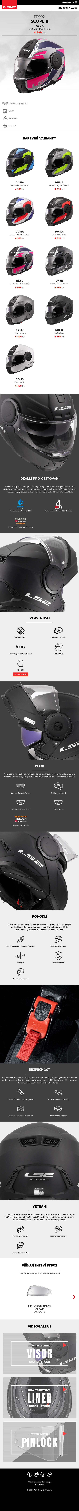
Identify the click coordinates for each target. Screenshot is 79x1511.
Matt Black (59, 331)
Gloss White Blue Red (20, 233)
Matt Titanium (20, 331)
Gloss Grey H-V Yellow (59, 184)
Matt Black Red (59, 233)
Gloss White (20, 381)
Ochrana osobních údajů (39, 1481)
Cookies (39, 1484)
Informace (69, 2)
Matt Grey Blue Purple (20, 282)
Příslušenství (54, 1273)
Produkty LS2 (67, 8)
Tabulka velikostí (20, 674)
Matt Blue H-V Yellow (20, 184)
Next (74, 1297)
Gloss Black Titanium (59, 282)
